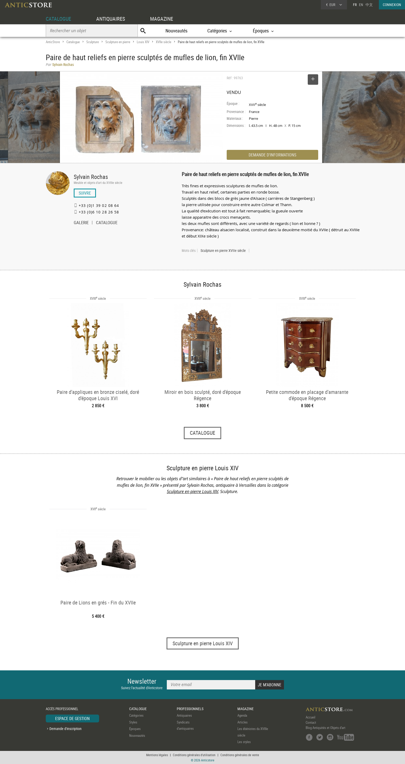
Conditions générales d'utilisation (194, 755)
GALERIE (81, 223)
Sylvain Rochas (91, 176)
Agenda (242, 715)
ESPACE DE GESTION (72, 719)
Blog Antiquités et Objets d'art (325, 728)
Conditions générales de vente (239, 755)
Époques (135, 729)
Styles (133, 722)
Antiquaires (184, 715)
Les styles (244, 742)
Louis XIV (143, 41)
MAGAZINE (161, 18)
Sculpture (92, 41)
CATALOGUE (58, 18)
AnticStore (53, 41)
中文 (369, 4)
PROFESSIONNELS (190, 708)
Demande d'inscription (65, 728)
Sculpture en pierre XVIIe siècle (223, 250)
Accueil (310, 717)
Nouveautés (176, 30)
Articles (242, 722)
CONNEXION (392, 4)
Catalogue (73, 41)
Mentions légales (157, 755)
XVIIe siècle (163, 41)
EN (361, 4)
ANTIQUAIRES (110, 18)
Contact (311, 722)
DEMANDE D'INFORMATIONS (272, 155)
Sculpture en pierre (117, 41)
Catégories (136, 715)
